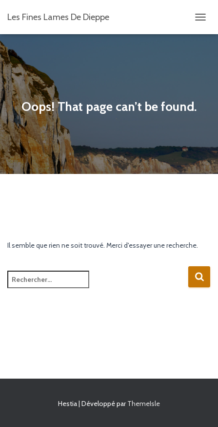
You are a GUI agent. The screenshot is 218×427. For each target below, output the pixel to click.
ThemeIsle (143, 403)
